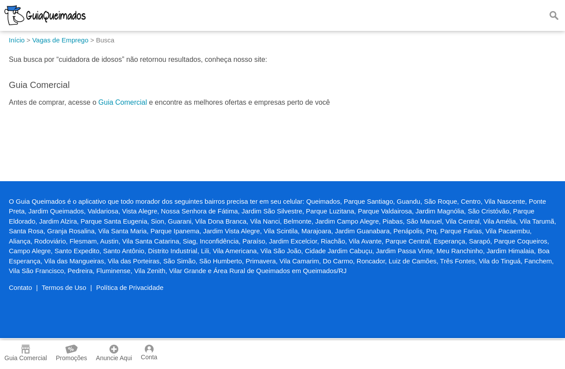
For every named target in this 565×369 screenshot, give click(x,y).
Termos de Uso (64, 287)
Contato (20, 287)
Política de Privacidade (130, 287)
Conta (149, 353)
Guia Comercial (122, 102)
